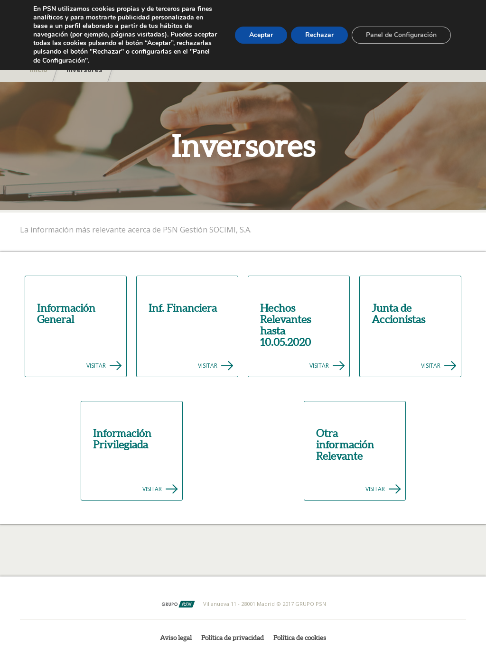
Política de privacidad (232, 637)
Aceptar (261, 34)
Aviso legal (176, 637)
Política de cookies (299, 637)
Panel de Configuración (401, 34)
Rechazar (319, 34)
